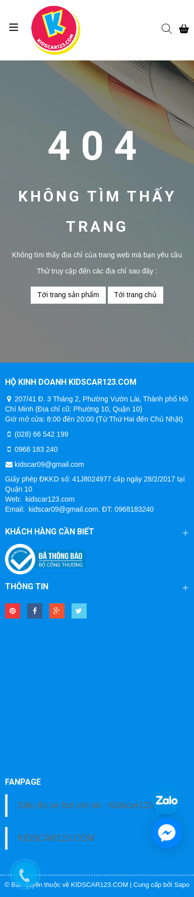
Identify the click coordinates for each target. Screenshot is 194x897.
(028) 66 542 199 (42, 434)
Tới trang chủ (135, 295)
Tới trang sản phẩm (68, 295)
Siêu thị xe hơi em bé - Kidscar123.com (95, 805)
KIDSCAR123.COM (56, 838)
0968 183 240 (36, 449)
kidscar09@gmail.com (49, 464)
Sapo (181, 884)
